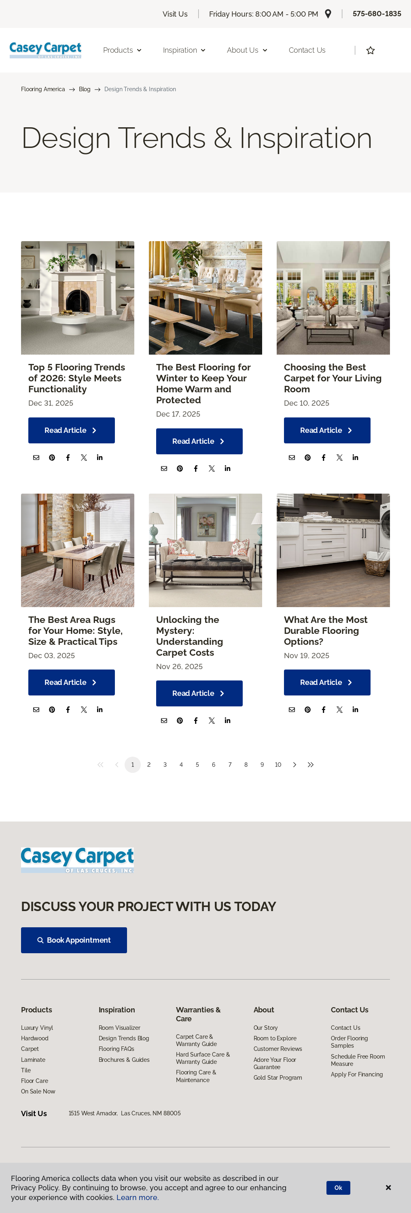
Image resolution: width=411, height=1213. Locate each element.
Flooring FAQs (116, 1049)
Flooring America (43, 89)
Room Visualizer (119, 1028)
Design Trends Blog (124, 1038)
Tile (25, 1070)
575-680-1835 (377, 13)
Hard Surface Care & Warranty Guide (203, 1058)
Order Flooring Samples (349, 1042)
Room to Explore (275, 1038)
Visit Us (175, 14)
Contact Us (307, 50)
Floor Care (34, 1081)
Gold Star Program (278, 1077)
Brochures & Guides (124, 1060)
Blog (85, 89)
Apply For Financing (357, 1074)
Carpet (30, 1049)
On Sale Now (38, 1091)
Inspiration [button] (184, 50)
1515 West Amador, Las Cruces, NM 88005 (125, 1113)
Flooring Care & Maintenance (196, 1076)
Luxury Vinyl (37, 1028)
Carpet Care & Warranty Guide (196, 1040)
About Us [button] (247, 50)
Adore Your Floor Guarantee (275, 1063)
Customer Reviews (278, 1049)
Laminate (33, 1060)
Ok (338, 1188)
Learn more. (138, 1197)
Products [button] (123, 50)
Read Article (71, 430)
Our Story (266, 1028)
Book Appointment (74, 940)
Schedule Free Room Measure (358, 1060)
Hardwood (35, 1038)
